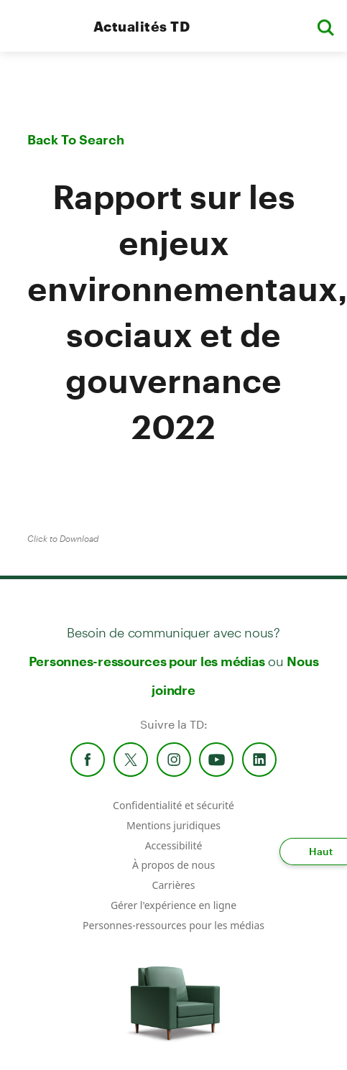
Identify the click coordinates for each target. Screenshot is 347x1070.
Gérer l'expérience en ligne (173, 905)
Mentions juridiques (173, 825)
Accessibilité (174, 845)
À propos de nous (173, 865)
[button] (325, 26)
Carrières (173, 885)
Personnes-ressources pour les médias (147, 661)
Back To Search (75, 139)
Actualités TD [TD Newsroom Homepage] (141, 26)
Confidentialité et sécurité (173, 805)
